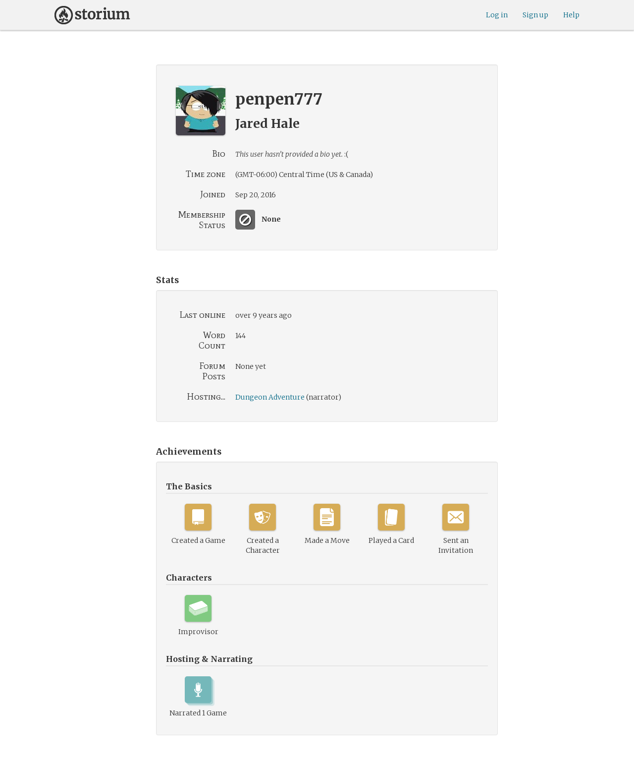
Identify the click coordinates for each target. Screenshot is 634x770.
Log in (497, 14)
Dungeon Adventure (270, 397)
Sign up (535, 14)
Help (571, 14)
